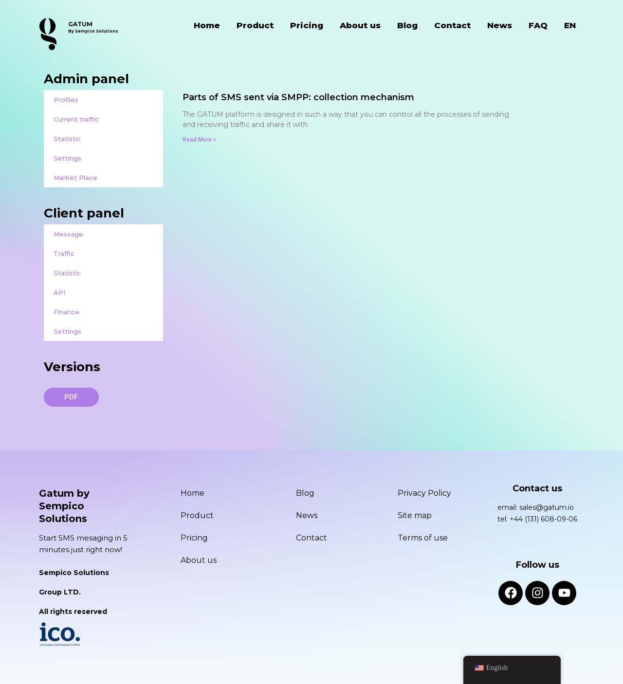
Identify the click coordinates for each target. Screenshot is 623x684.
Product (255, 25)
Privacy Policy (424, 493)
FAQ (538, 25)
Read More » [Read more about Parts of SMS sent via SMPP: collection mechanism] (199, 139)
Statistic (67, 139)
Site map (415, 515)
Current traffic (76, 119)
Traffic (64, 253)
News (499, 25)
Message (68, 234)
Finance (66, 312)
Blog (407, 25)
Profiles (66, 100)
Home (207, 25)
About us (360, 25)
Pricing (306, 25)
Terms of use (423, 537)
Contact (452, 25)
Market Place (75, 177)
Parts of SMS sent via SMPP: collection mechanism (298, 97)
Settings (67, 158)
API (59, 292)
